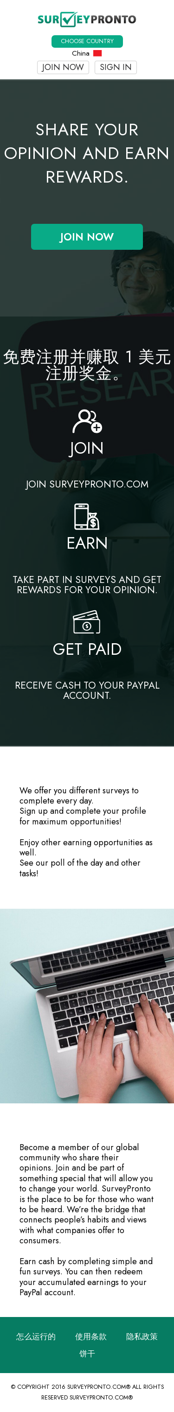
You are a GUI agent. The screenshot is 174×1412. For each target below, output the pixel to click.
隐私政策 (142, 1336)
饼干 (87, 1353)
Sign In (116, 67)
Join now (63, 67)
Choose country (87, 41)
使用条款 (91, 1336)
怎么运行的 (36, 1336)
